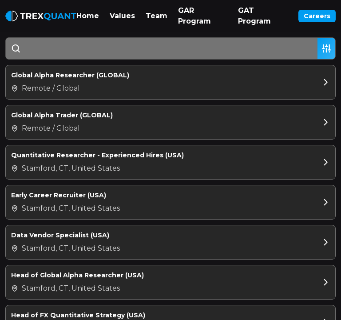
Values (122, 16)
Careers (317, 16)
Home (87, 16)
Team (156, 16)
